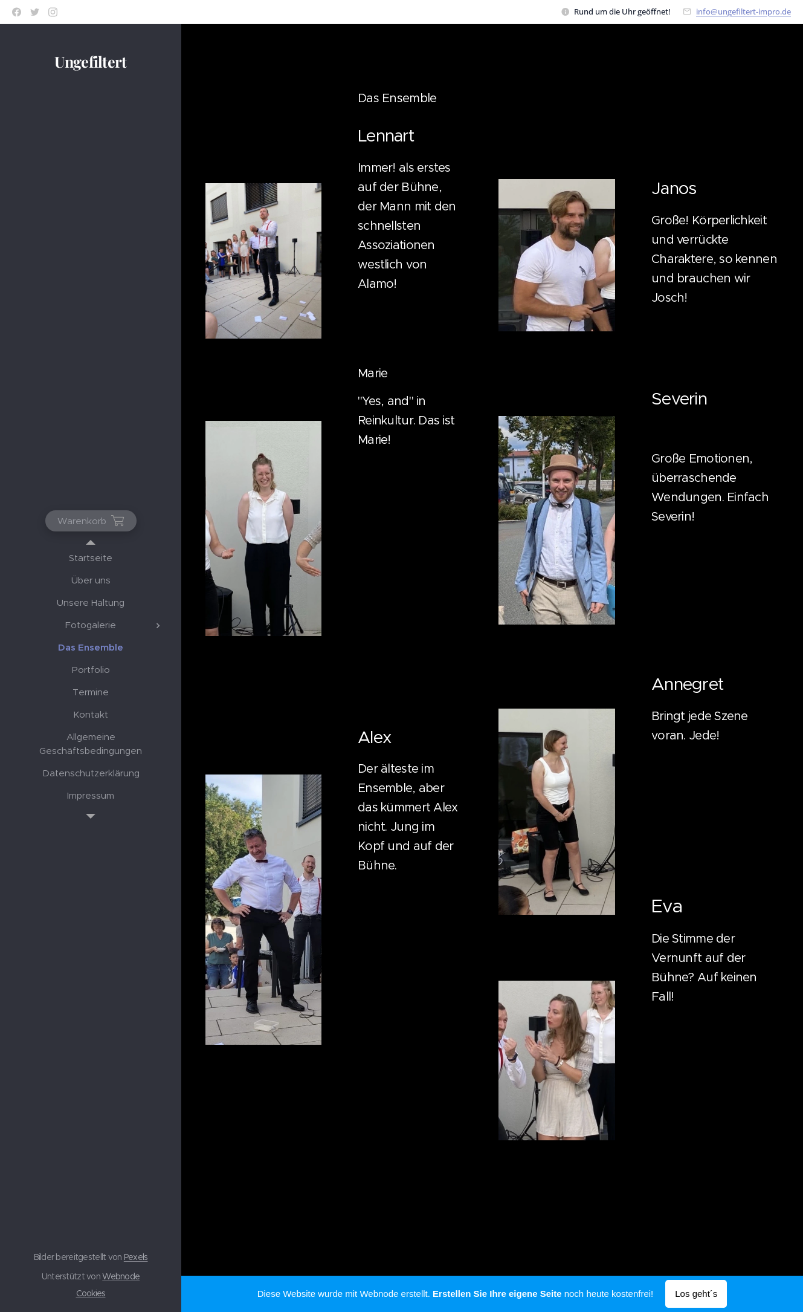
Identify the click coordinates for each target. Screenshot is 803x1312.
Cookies (91, 1293)
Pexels (136, 1257)
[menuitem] (91, 558)
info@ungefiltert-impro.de (743, 11)
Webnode (121, 1276)
